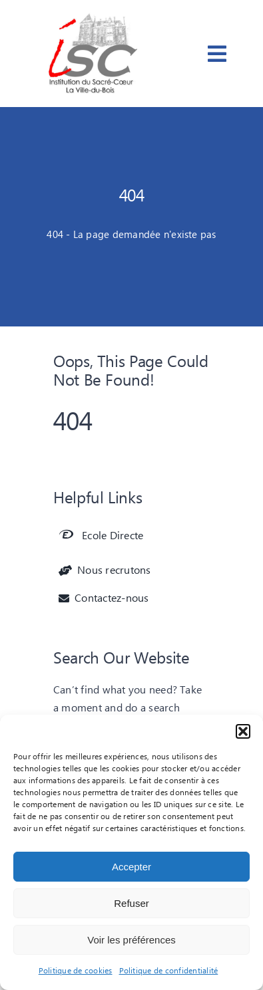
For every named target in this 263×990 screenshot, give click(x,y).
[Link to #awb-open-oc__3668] (217, 53)
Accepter (131, 866)
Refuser (131, 903)
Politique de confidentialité (168, 971)
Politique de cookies (76, 971)
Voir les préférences (131, 939)
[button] (243, 731)
